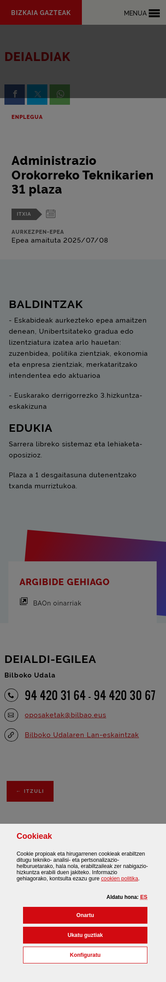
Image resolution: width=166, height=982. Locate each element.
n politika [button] (119, 878)
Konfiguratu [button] (108, 954)
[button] (143, 897)
